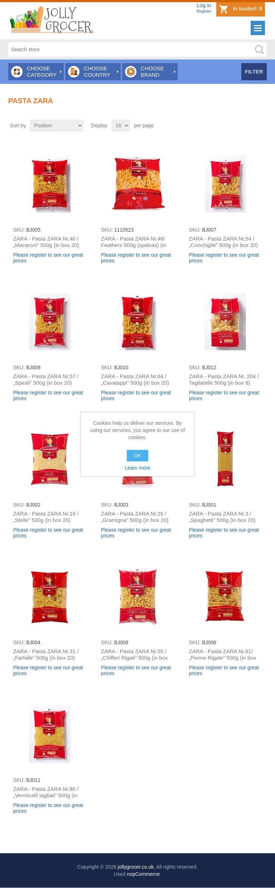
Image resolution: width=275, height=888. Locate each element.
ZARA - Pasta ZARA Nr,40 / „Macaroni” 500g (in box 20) (46, 242)
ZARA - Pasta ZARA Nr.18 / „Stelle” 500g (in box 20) (46, 517)
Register (204, 11)
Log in (204, 5)
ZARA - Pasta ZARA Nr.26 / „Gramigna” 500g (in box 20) (134, 517)
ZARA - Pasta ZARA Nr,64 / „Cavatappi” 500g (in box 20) (135, 379)
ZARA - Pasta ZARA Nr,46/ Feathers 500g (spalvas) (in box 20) (134, 245)
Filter (254, 71)
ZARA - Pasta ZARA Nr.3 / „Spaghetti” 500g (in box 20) (222, 517)
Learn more (137, 468)
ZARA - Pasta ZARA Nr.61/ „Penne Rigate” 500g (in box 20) (222, 657)
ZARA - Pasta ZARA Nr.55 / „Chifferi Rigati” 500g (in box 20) (134, 657)
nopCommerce (143, 874)
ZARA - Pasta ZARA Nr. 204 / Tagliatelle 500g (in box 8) (224, 379)
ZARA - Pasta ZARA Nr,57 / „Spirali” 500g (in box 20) (46, 379)
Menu (258, 28)
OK (137, 456)
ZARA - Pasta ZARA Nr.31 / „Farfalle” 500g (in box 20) (46, 654)
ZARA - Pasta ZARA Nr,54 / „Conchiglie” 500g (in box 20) (223, 242)
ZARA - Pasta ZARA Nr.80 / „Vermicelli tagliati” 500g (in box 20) (46, 795)
